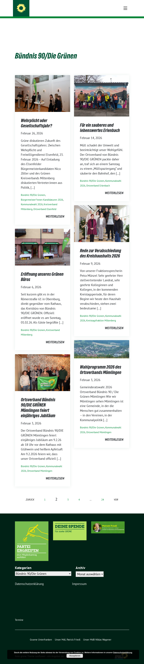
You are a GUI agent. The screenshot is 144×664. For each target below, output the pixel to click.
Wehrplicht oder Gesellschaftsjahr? (36, 118)
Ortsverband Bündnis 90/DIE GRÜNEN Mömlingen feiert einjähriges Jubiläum (38, 402)
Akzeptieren (74, 656)
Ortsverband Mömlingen (98, 427)
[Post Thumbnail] (42, 88)
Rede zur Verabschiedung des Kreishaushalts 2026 (100, 248)
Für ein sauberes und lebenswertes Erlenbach (100, 122)
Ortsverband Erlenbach (98, 180)
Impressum (79, 579)
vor (116, 494)
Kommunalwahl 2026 (32, 199)
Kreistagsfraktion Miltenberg (101, 315)
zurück (30, 494)
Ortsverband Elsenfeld (44, 204)
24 (102, 494)
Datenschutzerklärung (29, 579)
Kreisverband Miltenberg (46, 11)
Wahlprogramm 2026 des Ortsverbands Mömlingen (100, 364)
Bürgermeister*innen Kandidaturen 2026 (42, 194)
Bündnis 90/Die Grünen (47, 6)
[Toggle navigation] (125, 23)
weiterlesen (55, 211)
